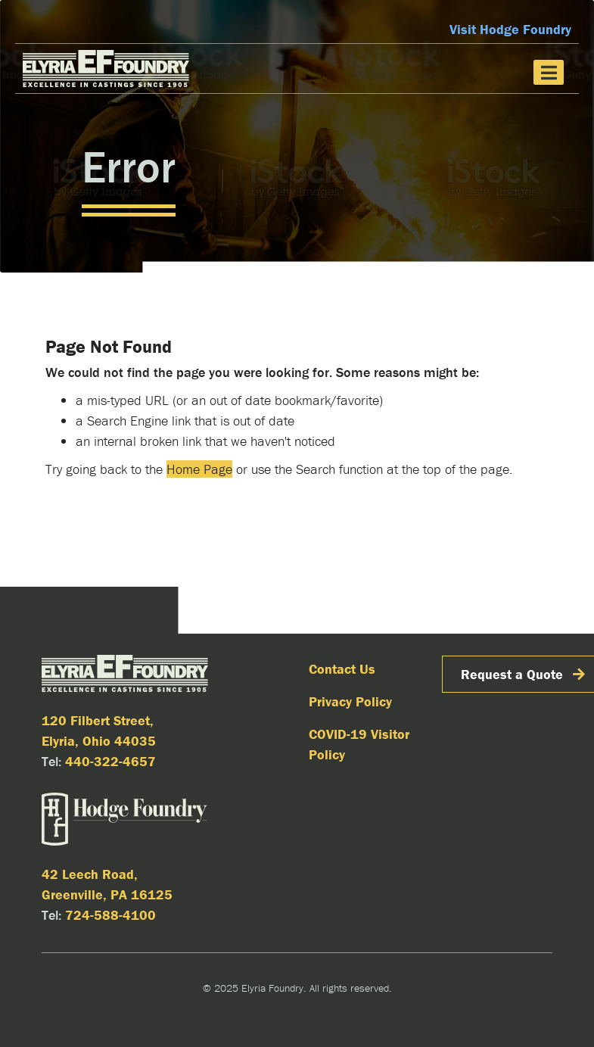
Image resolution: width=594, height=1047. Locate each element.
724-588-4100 (110, 915)
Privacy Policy (350, 701)
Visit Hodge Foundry (510, 29)
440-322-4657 (110, 761)
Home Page (199, 469)
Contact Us (342, 669)
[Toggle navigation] (548, 72)
